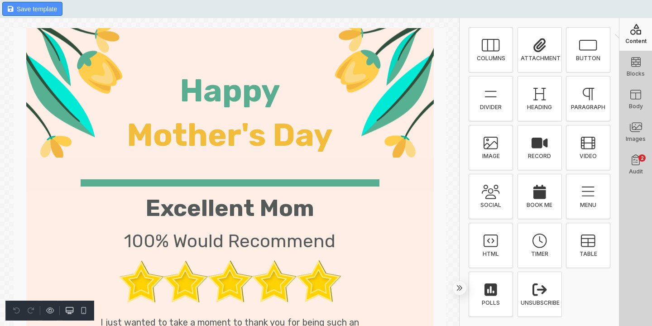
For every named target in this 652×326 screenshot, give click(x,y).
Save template (32, 9)
